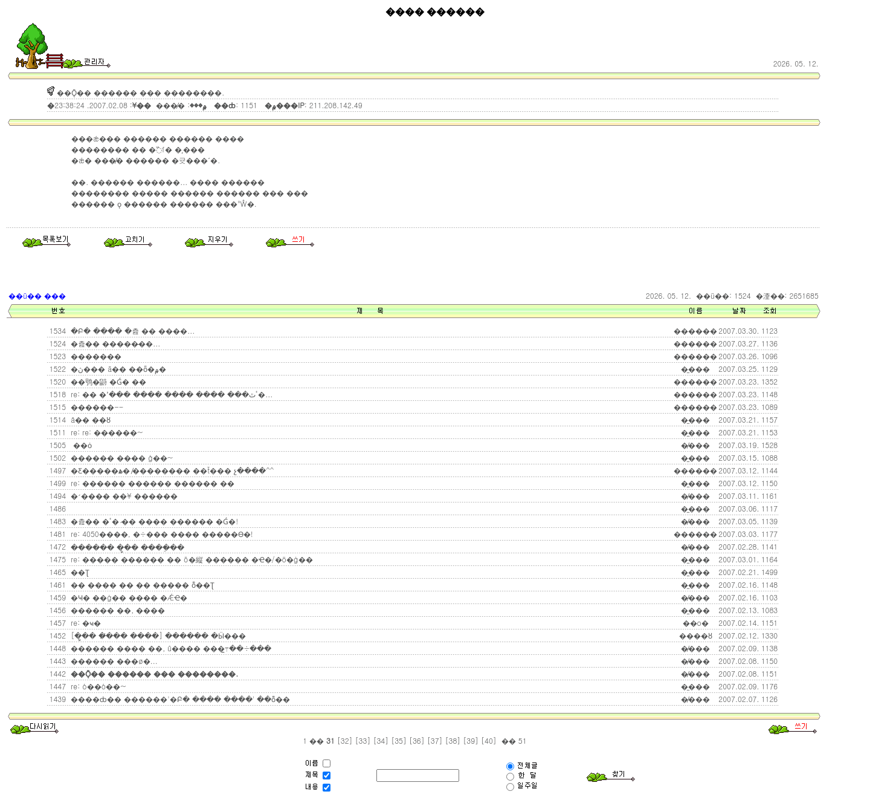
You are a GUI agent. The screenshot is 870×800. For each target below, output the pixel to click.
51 (521, 740)
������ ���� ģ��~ (120, 457)
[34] (380, 740)
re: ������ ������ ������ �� (151, 483)
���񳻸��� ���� (70, 509)
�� (316, 740)
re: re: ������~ (105, 432)
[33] (363, 740)
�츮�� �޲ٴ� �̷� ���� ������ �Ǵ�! (153, 521)
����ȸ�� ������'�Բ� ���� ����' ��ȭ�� (179, 699)
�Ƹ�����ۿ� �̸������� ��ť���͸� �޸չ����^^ (171, 470)
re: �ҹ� (84, 622)
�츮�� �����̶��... (114, 343)
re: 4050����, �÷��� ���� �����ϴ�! (160, 533)
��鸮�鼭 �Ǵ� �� (107, 381)
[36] (417, 740)
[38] (453, 740)
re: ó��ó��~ (97, 686)
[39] (470, 740)
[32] (345, 740)
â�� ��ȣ (89, 419)
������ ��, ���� (116, 610)
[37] (435, 740)
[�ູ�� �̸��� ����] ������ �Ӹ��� (157, 635)
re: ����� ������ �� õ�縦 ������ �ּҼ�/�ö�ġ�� (190, 559)
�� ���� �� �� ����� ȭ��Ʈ (141, 584)
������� (94, 356)
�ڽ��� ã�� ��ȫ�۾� (117, 368)
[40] (489, 740)
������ (695, 407)
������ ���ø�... (113, 660)
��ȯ (80, 445)
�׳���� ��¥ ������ (123, 495)
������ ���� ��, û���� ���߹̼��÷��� (169, 648)
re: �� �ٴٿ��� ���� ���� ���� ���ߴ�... (170, 394)
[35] (399, 740)
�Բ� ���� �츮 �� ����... (131, 330)
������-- (95, 407)
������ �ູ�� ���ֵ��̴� (126, 547)
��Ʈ (78, 572)
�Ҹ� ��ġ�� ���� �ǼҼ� (127, 597)
